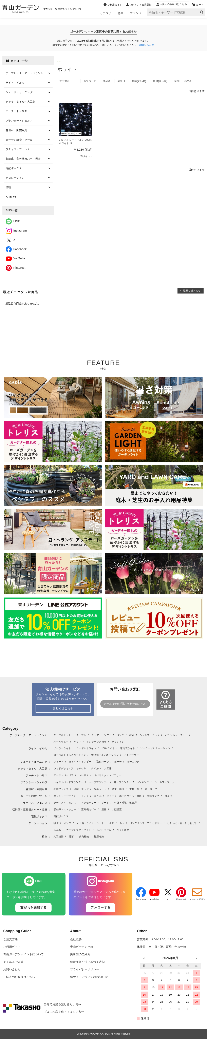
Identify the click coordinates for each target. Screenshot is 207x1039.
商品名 (106, 81)
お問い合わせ (12, 969)
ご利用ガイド (12, 946)
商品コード (89, 81)
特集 (121, 13)
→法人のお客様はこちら (19, 976)
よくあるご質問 (13, 962)
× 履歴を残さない (191, 290)
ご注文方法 (10, 939)
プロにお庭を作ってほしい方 (64, 1011)
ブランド (136, 13)
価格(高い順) (160, 81)
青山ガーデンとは (81, 946)
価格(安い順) (139, 81)
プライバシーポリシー (84, 969)
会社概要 (76, 939)
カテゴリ (105, 13)
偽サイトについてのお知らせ (89, 976)
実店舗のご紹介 (80, 954)
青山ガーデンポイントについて (23, 954)
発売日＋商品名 (183, 81)
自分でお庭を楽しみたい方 (62, 1004)
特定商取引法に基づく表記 (87, 962)
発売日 (121, 81)
